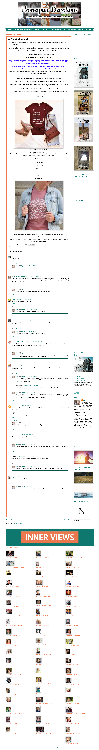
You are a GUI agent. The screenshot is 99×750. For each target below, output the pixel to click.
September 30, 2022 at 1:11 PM (28, 422)
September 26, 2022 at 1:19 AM (35, 276)
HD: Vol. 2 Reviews (55, 29)
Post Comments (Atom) (19, 523)
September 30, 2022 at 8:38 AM (26, 435)
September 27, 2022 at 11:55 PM (29, 353)
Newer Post (10, 520)
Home (10, 29)
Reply (13, 260)
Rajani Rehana (16, 256)
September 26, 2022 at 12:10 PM (29, 331)
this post (60, 53)
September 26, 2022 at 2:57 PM (34, 341)
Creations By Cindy (17, 365)
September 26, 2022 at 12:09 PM (29, 289)
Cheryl (17, 266)
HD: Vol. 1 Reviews (41, 29)
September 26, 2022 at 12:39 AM (28, 256)
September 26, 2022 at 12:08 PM (29, 266)
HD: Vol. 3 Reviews (70, 29)
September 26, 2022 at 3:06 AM (23, 299)
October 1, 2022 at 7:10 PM (22, 477)
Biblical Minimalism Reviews (23, 29)
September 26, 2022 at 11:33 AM (31, 320)
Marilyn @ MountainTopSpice (20, 276)
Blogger (57, 747)
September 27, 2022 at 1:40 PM (30, 365)
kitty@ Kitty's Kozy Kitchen (19, 341)
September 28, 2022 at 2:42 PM (30, 385)
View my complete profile (80, 429)
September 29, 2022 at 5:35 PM (23, 405)
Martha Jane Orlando (17, 320)
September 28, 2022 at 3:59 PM (28, 392)
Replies (15, 263)
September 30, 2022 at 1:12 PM (28, 444)
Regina (14, 477)
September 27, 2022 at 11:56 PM (29, 376)
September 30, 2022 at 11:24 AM (26, 456)
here (45, 50)
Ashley (13, 299)
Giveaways (14, 247)
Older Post (67, 520)
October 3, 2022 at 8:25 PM (28, 486)
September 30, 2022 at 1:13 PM (28, 466)
